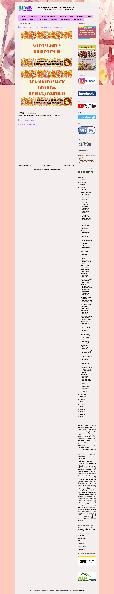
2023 (81, 187)
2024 (81, 185)
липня (83, 199)
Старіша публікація (68, 165)
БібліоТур (54, 19)
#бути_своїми (83, 425)
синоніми (89, 502)
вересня (84, 197)
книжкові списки (84, 469)
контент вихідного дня (85, 471)
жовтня (83, 194)
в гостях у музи (91, 442)
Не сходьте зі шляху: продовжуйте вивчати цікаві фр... (86, 260)
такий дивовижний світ (88, 509)
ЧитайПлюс (81, 549)
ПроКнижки (87, 500)
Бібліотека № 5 (82, 546)
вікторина (83, 443)
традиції (80, 513)
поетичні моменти (85, 494)
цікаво (84, 518)
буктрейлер (81, 442)
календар (91, 463)
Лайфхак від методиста (66, 16)
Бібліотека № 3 (82, 541)
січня (83, 391)
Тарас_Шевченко (87, 511)
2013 (81, 416)
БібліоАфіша (33, 16)
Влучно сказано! (86, 304)
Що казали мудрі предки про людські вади (86, 318)
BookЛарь (23, 19)
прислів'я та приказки (53, 115)
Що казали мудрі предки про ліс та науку (86, 352)
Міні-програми (42, 19)
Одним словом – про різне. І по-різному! (86, 358)
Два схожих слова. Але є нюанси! (85, 253)
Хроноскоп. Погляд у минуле (84, 236)
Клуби (89, 16)
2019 (81, 401)
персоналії (92, 487)
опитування (81, 483)
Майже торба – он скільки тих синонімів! (86, 323)
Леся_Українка (82, 473)
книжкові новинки (87, 468)
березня (84, 386)
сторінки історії (83, 507)
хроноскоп (87, 515)
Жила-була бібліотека (48, 16)
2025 (81, 182)
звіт (91, 454)
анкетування (81, 438)
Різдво (79, 502)
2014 (81, 414)
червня (83, 202)
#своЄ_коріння (90, 433)
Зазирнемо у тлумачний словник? (85, 293)
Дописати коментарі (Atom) (51, 169)
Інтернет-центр (65, 19)
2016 (81, 409)
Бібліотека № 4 (82, 543)
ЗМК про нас (78, 19)
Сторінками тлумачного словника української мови (85, 209)
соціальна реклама (89, 505)
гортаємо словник (85, 449)
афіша (90, 438)
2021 (81, 396)
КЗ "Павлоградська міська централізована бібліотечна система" (86, 529)
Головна (22, 16)
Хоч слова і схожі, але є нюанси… (85, 363)
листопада (84, 192)
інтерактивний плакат (85, 456)
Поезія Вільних (91, 491)
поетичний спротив (87, 492)
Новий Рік (88, 481)
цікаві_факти (92, 517)
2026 (81, 180)
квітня (83, 383)
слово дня (82, 504)
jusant (67, 590)
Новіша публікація (25, 165)
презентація (90, 496)
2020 (81, 399)
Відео (32, 19)
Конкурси (80, 16)
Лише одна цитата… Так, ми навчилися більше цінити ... (86, 218)
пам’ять (85, 487)
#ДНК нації (87, 429)
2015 (81, 411)
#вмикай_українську (28, 115)
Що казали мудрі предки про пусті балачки (86, 280)
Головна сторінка (46, 165)
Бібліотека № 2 (82, 538)
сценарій (93, 507)
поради (80, 496)
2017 (81, 406)
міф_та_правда (83, 477)
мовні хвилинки (41, 115)
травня (83, 204)
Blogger (81, 590)
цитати (80, 517)
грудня (83, 189)
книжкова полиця (90, 466)
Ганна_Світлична (83, 447)
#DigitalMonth (85, 435)
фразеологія (91, 513)
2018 (81, 404)
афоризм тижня (84, 440)
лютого (83, 388)
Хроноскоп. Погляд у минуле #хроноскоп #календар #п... (86, 377)
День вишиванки (83, 451)
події (83, 489)
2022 (81, 394)
